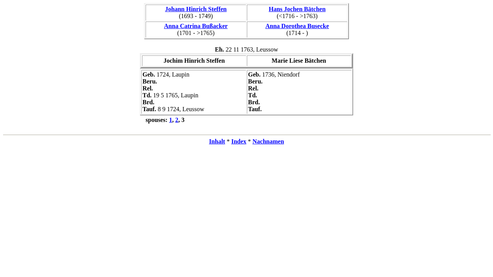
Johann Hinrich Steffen (195, 9)
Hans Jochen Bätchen (297, 9)
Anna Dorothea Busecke (297, 26)
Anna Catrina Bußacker (196, 26)
